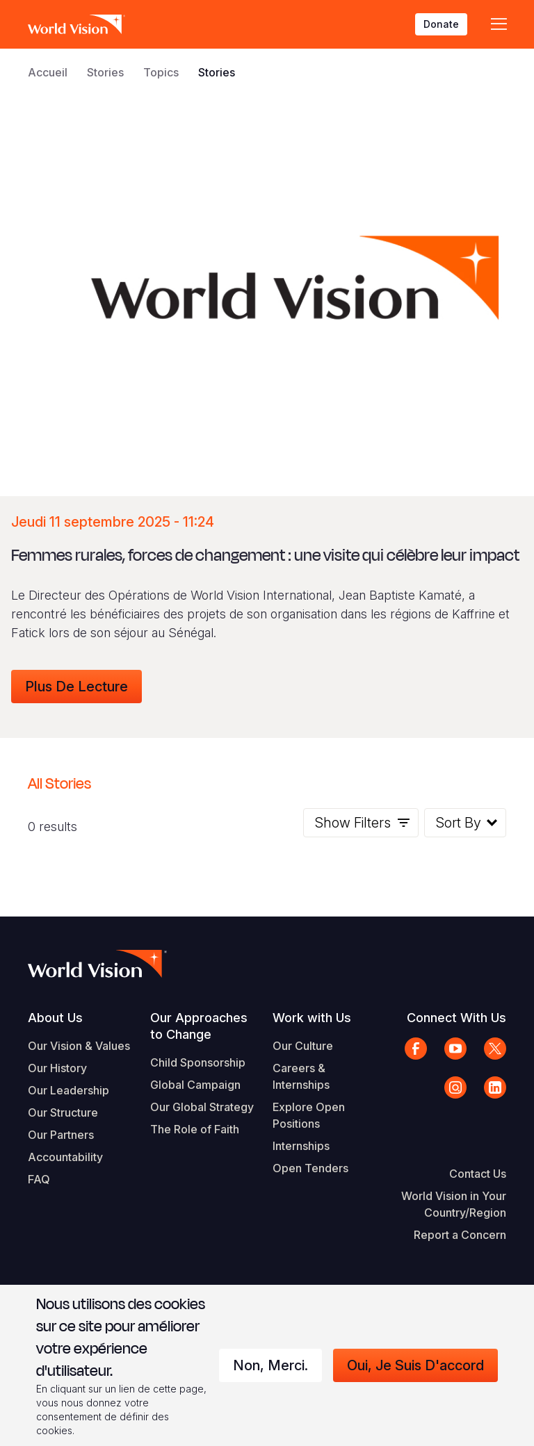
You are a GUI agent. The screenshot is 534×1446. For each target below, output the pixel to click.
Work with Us (312, 1017)
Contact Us (477, 1174)
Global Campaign (195, 1085)
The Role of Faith (194, 1129)
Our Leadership (68, 1090)
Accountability (65, 1157)
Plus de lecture (76, 686)
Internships (301, 1146)
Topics (161, 72)
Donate (441, 24)
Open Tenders (310, 1168)
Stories (105, 72)
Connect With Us (456, 1017)
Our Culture (303, 1046)
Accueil (47, 72)
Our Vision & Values (79, 1046)
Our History (57, 1068)
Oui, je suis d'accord (415, 1365)
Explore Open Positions (309, 1115)
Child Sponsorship (197, 1062)
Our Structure (63, 1112)
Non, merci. (270, 1365)
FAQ (39, 1179)
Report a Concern (460, 1235)
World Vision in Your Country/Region (453, 1204)
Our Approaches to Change (199, 1026)
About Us (55, 1017)
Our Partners (61, 1135)
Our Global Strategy (202, 1107)
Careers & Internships (301, 1076)
